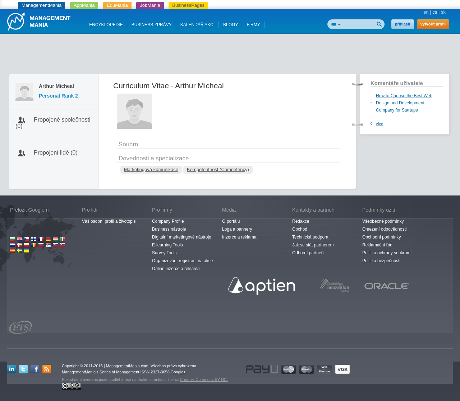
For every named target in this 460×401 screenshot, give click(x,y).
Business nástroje (169, 229)
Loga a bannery (237, 229)
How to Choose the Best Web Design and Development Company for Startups (404, 103)
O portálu (231, 221)
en (425, 12)
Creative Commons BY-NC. (203, 379)
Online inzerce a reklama (176, 268)
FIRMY (253, 24)
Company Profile (168, 221)
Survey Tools (164, 252)
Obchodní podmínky (381, 237)
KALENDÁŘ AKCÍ (197, 24)
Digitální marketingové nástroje (181, 237)
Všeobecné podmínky (383, 221)
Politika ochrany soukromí (386, 252)
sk (443, 12)
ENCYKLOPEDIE (106, 24)
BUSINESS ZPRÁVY (152, 24)
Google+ (178, 372)
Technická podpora (310, 237)
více (379, 124)
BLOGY (230, 24)
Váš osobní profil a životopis (108, 221)
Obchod (299, 229)
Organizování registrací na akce (182, 260)
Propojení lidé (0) (56, 153)
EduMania (117, 5)
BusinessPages (188, 5)
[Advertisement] (230, 55)
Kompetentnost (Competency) (218, 169)
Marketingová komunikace (151, 169)
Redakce (300, 221)
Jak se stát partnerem (313, 244)
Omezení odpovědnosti (384, 229)
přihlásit (402, 24)
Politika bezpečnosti (381, 260)
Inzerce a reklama (239, 237)
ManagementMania (41, 5)
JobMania (150, 5)
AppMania (84, 5)
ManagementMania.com (127, 366)
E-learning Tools (167, 244)
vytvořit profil (433, 24)
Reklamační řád (377, 244)
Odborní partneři (307, 252)
